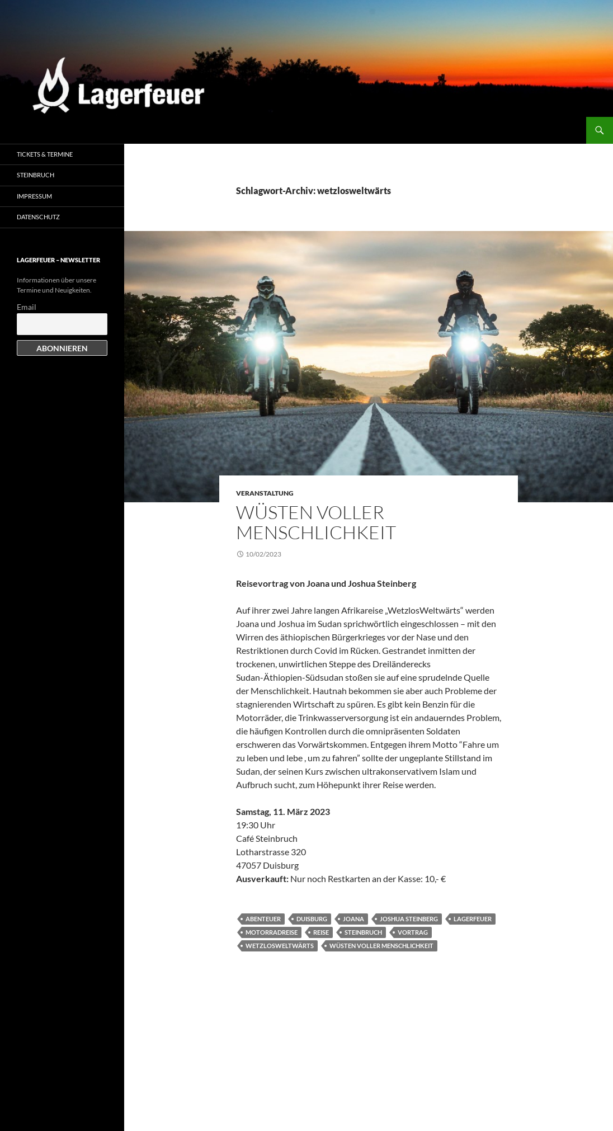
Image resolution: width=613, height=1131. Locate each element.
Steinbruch (363, 932)
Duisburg (311, 918)
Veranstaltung (265, 493)
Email (26, 307)
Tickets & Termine (45, 154)
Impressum (34, 196)
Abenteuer (263, 918)
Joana (353, 918)
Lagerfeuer (473, 918)
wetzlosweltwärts (280, 945)
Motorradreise (272, 932)
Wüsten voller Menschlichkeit (316, 522)
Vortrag (413, 932)
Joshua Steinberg (409, 918)
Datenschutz (38, 216)
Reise (321, 932)
